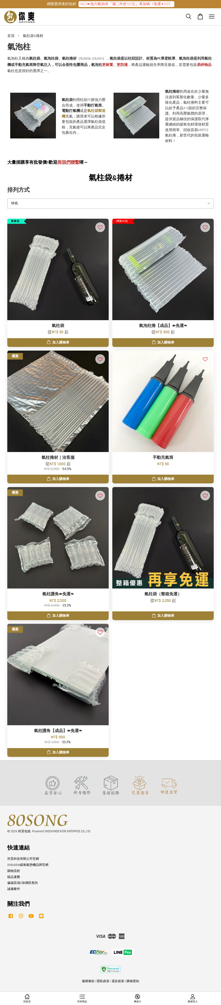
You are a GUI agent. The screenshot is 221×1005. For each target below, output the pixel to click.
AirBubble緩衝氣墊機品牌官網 (27, 865)
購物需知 (132, 981)
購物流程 (13, 871)
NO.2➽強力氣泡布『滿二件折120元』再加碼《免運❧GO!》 (126, 4)
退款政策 (118, 981)
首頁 (11, 36)
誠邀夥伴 (13, 889)
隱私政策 (103, 981)
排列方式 (18, 190)
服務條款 (88, 981)
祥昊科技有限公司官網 (23, 859)
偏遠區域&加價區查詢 (22, 883)
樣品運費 (13, 877)
